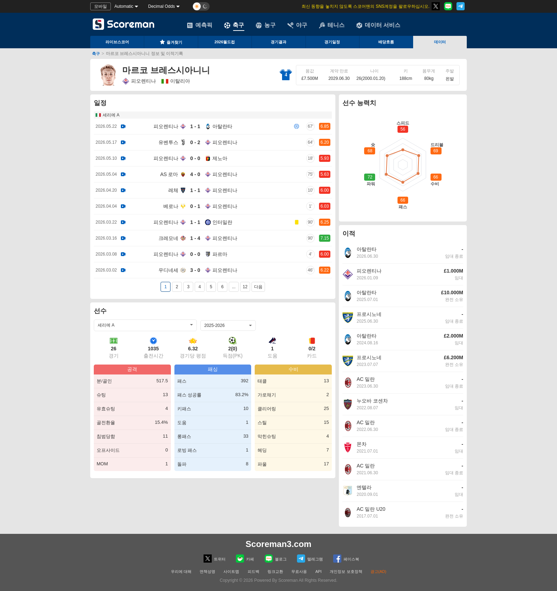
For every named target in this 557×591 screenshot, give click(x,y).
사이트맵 (231, 571)
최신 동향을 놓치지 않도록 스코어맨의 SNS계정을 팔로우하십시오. (365, 6)
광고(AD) (378, 571)
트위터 (215, 558)
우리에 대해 (181, 571)
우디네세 (168, 270)
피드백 (253, 571)
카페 (245, 558)
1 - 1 (195, 126)
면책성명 (207, 571)
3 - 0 (195, 270)
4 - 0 (195, 174)
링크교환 (275, 571)
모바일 (100, 6)
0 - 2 (195, 142)
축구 (234, 25)
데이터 (440, 42)
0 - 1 (195, 206)
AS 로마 (169, 174)
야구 (297, 25)
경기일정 (332, 42)
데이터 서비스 (378, 25)
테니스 (332, 25)
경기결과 (278, 42)
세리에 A (111, 115)
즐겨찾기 (170, 42)
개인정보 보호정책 (346, 571)
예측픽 (199, 25)
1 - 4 (195, 238)
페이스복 (346, 558)
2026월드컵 (225, 42)
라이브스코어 (117, 42)
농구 (266, 25)
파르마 (219, 254)
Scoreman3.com (278, 544)
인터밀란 (222, 222)
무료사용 (299, 571)
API (319, 571)
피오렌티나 (139, 81)
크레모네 (168, 238)
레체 (173, 190)
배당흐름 (386, 42)
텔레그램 (310, 558)
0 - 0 (195, 158)
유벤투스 (168, 142)
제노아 (219, 158)
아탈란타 (222, 126)
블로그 (276, 558)
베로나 (170, 206)
